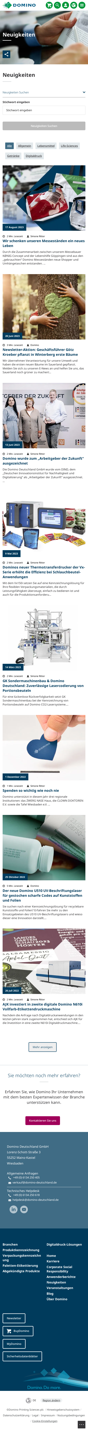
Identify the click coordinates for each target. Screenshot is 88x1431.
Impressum (48, 1415)
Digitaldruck (34, 156)
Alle (9, 146)
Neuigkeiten (56, 1282)
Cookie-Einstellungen (44, 1421)
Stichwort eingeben (16, 102)
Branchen (10, 1244)
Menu (83, 1423)
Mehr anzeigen (43, 1047)
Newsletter (14, 1318)
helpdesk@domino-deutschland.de (36, 1200)
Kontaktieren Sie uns (42, 1120)
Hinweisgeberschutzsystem (63, 1409)
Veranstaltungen (60, 1288)
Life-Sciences (69, 146)
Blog (50, 1293)
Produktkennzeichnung (21, 1250)
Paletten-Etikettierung (20, 1265)
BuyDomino (18, 1331)
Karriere (53, 1261)
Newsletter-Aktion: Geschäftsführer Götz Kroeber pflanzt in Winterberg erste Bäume (40, 352)
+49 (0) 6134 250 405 (26, 1178)
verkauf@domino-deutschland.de (35, 1182)
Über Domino (57, 1299)
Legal (35, 1415)
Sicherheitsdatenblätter (22, 1356)
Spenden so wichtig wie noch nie (31, 790)
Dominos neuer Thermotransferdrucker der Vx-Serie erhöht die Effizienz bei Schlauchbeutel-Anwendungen (44, 572)
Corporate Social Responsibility (59, 1269)
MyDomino (14, 1344)
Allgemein (24, 146)
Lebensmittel (46, 146)
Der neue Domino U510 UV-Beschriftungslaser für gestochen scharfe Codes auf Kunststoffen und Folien (42, 895)
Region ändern (51, 1400)
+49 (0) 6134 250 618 (26, 1195)
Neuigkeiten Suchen (44, 126)
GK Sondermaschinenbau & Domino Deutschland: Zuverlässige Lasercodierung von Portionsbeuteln (43, 685)
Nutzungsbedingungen (71, 1415)
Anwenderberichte (61, 1277)
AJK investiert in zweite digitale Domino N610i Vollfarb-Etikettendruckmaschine (42, 1006)
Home (51, 1256)
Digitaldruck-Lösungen (64, 1244)
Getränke (13, 156)
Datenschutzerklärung (16, 1415)
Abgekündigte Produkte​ (21, 1271)
